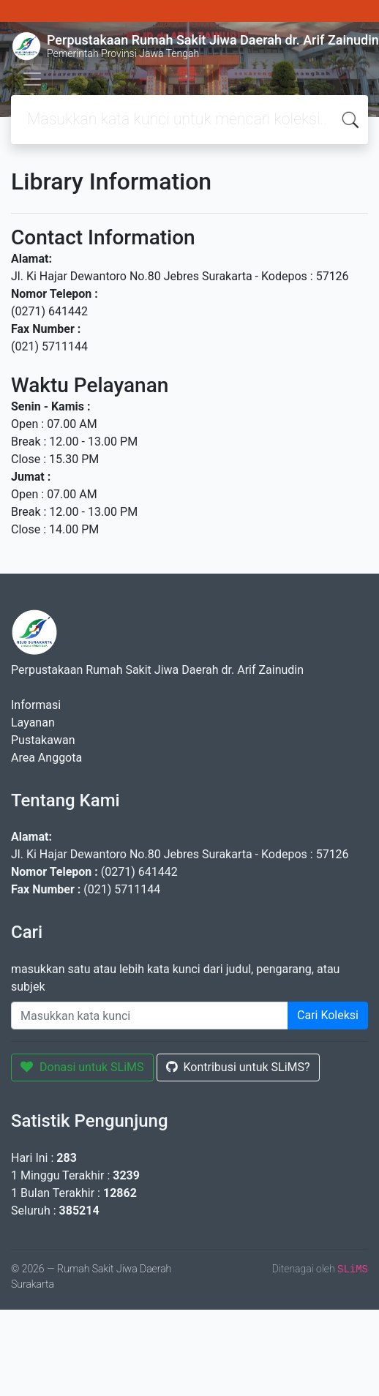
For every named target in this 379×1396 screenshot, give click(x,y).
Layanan (33, 722)
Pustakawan (43, 740)
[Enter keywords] (149, 1015)
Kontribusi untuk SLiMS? (238, 1067)
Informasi (36, 705)
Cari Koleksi (328, 1015)
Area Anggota (46, 758)
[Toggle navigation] (32, 79)
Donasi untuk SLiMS (82, 1067)
